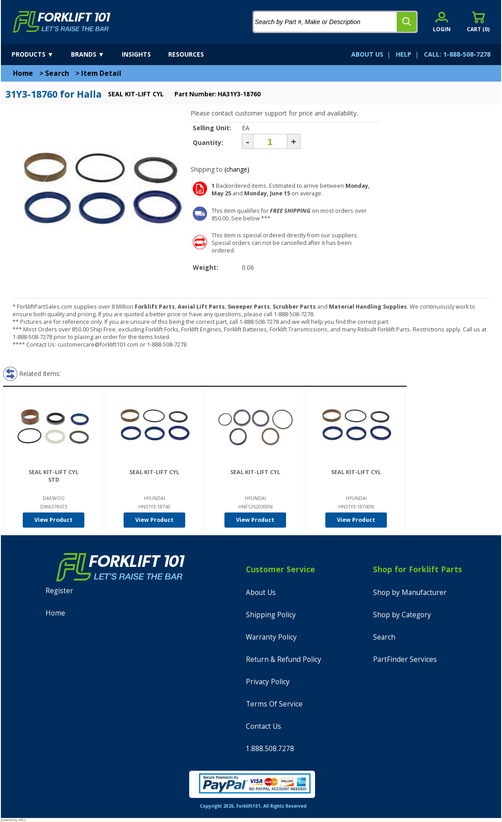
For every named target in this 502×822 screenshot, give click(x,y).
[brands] (95, 54)
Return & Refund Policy (283, 659)
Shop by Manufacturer (410, 592)
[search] (406, 22)
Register (59, 590)
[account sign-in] (442, 22)
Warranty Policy (271, 637)
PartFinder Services (405, 659)
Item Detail (101, 73)
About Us (261, 592)
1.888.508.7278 (270, 748)
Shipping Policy (271, 615)
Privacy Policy (268, 681)
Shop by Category (402, 615)
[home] (62, 22)
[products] (40, 54)
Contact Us (263, 726)
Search (57, 73)
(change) (236, 169)
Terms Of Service (274, 704)
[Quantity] (270, 141)
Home (23, 73)
